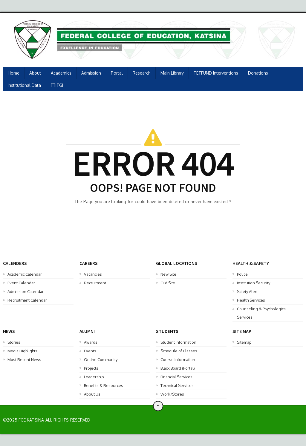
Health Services (251, 300)
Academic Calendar (24, 274)
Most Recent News (24, 359)
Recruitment (95, 282)
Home (13, 72)
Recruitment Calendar (27, 300)
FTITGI (57, 85)
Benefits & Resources (103, 385)
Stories (13, 342)
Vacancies (93, 274)
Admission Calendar (25, 291)
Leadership (94, 376)
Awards (90, 342)
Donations (258, 72)
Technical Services (177, 385)
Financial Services (176, 376)
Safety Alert (247, 291)
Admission (91, 72)
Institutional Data (24, 85)
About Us (92, 394)
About (35, 72)
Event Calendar (21, 282)
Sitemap (244, 342)
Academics (61, 72)
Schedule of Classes (178, 350)
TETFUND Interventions (216, 72)
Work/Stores (172, 394)
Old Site (167, 282)
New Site (168, 274)
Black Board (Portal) (177, 368)
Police (242, 274)
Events (90, 350)
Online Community (100, 359)
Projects (91, 368)
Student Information (178, 342)
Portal (117, 72)
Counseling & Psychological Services (262, 313)
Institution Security (253, 282)
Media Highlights (22, 350)
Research (142, 72)
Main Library (172, 72)
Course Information (177, 359)
